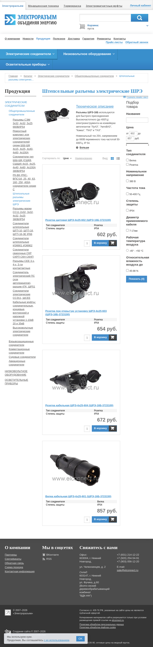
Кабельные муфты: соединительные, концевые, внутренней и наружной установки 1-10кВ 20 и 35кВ (24, 313)
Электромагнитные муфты (104, 6)
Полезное (59, 38)
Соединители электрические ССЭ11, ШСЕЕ (21, 294)
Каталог (28, 76)
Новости (28, 38)
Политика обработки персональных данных (101, 624)
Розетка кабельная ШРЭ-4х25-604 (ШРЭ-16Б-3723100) (79, 405)
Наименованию (83, 158)
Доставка (74, 38)
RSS (49, 558)
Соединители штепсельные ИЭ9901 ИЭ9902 (22, 242)
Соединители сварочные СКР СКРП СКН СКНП (23, 253)
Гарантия (88, 38)
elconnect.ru (118, 620)
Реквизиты (104, 38)
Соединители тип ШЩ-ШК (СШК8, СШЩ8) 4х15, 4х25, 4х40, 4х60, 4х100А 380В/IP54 (24, 163)
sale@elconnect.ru (127, 570)
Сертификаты (13, 558)
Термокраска (72, 6)
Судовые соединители (22, 356)
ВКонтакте (52, 554)
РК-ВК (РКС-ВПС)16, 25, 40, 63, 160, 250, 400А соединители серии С (24, 182)
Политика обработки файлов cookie (97, 627)
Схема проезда (14, 567)
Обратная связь (14, 563)
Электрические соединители (54, 76)
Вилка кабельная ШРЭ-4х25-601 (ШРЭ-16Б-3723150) (78, 496)
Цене (66, 158)
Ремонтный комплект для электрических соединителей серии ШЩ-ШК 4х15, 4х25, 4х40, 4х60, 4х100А (23, 142)
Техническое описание (95, 106)
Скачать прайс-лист (135, 97)
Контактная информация (19, 571)
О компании (12, 38)
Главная (13, 76)
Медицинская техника (43, 6)
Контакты (120, 38)
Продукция (43, 38)
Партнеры (11, 554)
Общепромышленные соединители (94, 76)
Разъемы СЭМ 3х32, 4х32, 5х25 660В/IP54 (22, 123)
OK (80, 638)
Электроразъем (37, 19)
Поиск (139, 18)
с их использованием (56, 640)
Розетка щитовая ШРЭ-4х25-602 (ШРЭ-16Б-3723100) (78, 220)
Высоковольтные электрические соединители (23, 331)
